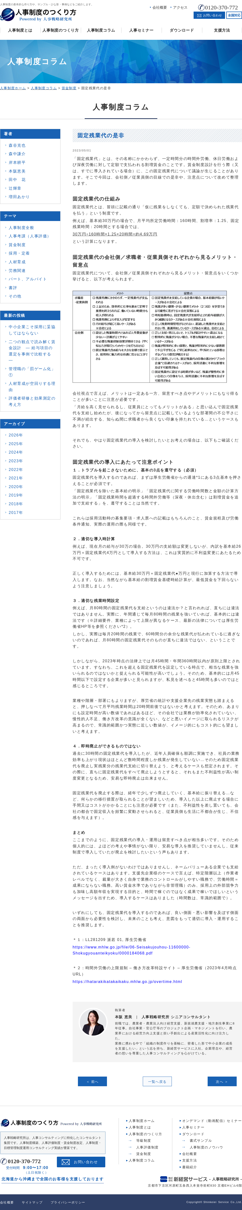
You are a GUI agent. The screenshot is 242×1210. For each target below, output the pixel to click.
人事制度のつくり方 (60, 30)
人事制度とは (20, 30)
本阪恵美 (17, 171)
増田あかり (19, 197)
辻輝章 (15, 188)
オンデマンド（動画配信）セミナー (212, 1120)
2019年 (16, 495)
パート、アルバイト (28, 279)
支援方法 (222, 30)
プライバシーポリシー (68, 1202)
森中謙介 (17, 154)
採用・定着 (19, 253)
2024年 (16, 452)
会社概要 (159, 7)
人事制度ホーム (142, 1120)
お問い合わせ (86, 1162)
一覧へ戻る (157, 1082)
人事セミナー (141, 30)
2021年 (16, 478)
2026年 (16, 435)
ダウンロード (182, 30)
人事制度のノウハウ (206, 1147)
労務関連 (17, 271)
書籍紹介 (189, 1167)
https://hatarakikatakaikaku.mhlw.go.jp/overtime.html (127, 982)
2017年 (16, 513)
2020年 (16, 487)
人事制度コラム (101, 30)
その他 (15, 296)
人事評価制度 (147, 1147)
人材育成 (17, 262)
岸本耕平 (17, 162)
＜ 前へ (92, 1082)
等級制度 (143, 1140)
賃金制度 (17, 245)
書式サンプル (201, 1140)
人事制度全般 (21, 228)
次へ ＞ (222, 1082)
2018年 (16, 504)
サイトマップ (32, 1202)
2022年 (16, 470)
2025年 (16, 444)
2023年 (16, 461)
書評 (13, 288)
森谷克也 (17, 145)
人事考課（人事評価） (30, 236)
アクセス (180, 7)
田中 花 (17, 180)
